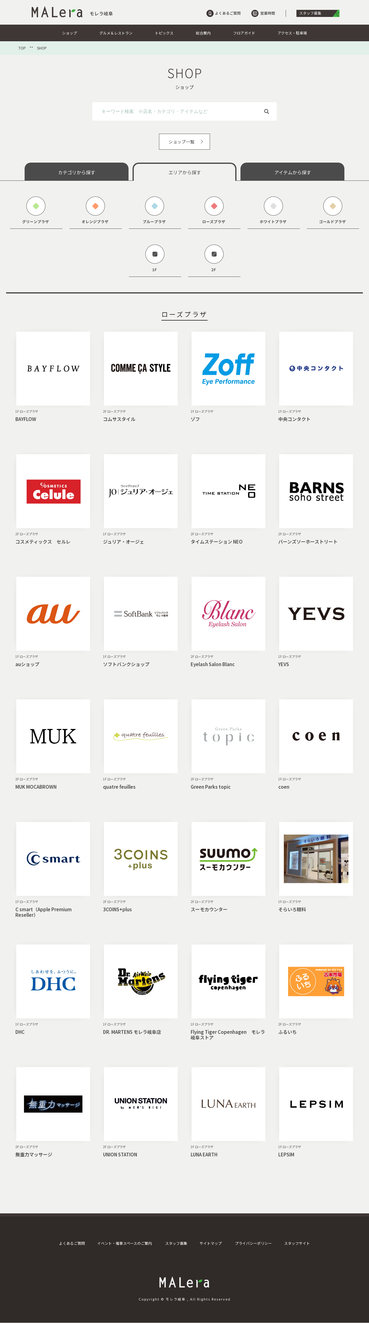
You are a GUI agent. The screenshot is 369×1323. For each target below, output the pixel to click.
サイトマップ (211, 1243)
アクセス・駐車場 (292, 32)
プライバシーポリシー (253, 1243)
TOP (22, 48)
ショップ (69, 32)
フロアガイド (244, 32)
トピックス (164, 32)
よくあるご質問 (72, 1243)
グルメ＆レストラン (116, 32)
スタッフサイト (297, 1243)
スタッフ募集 (176, 1243)
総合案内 (203, 32)
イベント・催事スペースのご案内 (124, 1243)
